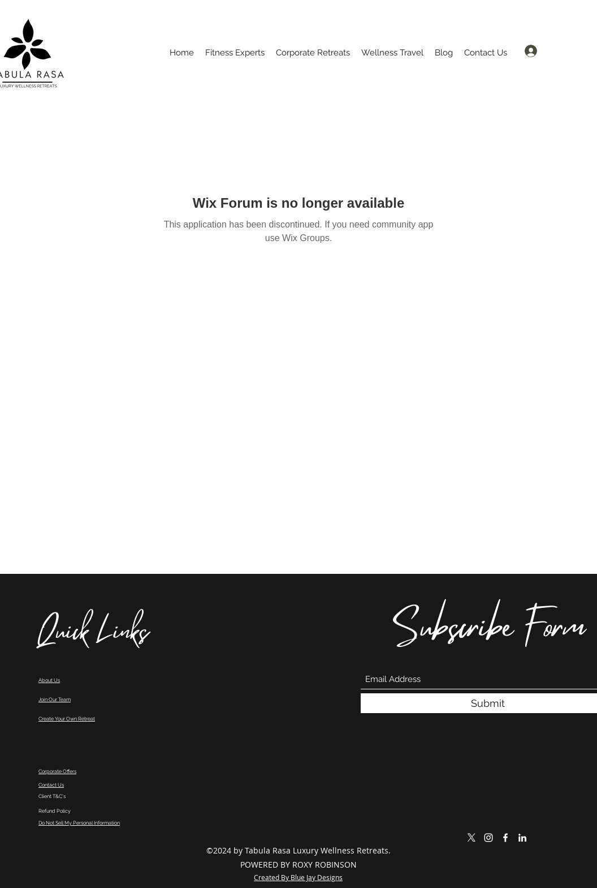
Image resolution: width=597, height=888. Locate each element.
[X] (471, 837)
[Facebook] (505, 837)
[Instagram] (488, 837)
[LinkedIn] (522, 837)
